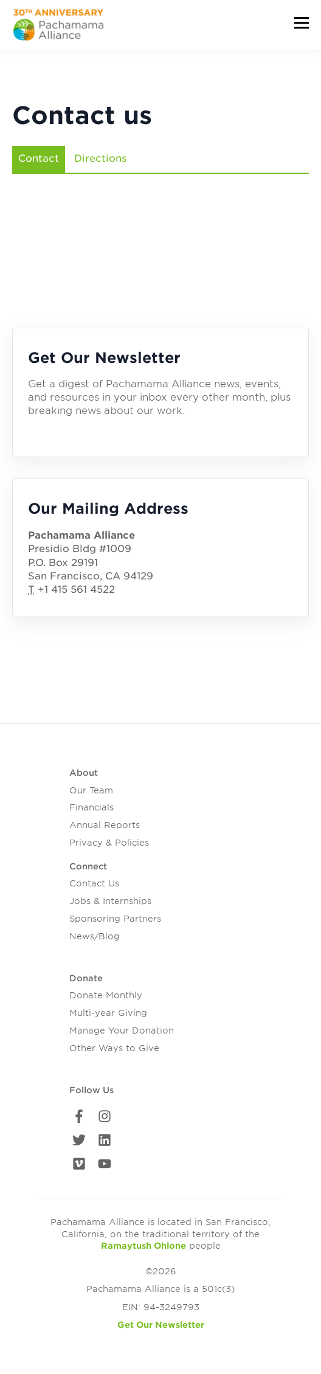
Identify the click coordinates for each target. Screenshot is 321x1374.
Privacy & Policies (109, 843)
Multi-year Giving (108, 1013)
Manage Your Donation (121, 1030)
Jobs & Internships (110, 901)
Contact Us (94, 883)
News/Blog (94, 936)
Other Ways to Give (114, 1048)
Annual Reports (104, 825)
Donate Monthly (105, 995)
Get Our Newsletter (160, 1325)
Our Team (91, 790)
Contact (38, 158)
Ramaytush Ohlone (143, 1246)
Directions (100, 158)
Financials (91, 807)
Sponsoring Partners (115, 918)
